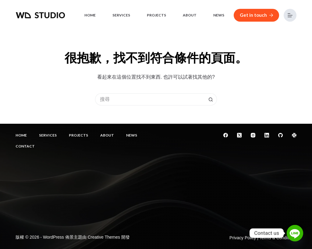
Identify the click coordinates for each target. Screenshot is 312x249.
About (190, 15)
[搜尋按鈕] (211, 99)
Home (90, 15)
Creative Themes (104, 237)
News (218, 15)
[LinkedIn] (266, 135)
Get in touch (256, 15)
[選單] (290, 15)
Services (121, 15)
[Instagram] (253, 135)
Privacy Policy (242, 237)
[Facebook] (225, 135)
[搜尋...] (150, 99)
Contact (25, 146)
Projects (156, 15)
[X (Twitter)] (239, 135)
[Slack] (294, 135)
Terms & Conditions (277, 237)
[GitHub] (280, 135)
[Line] (295, 233)
